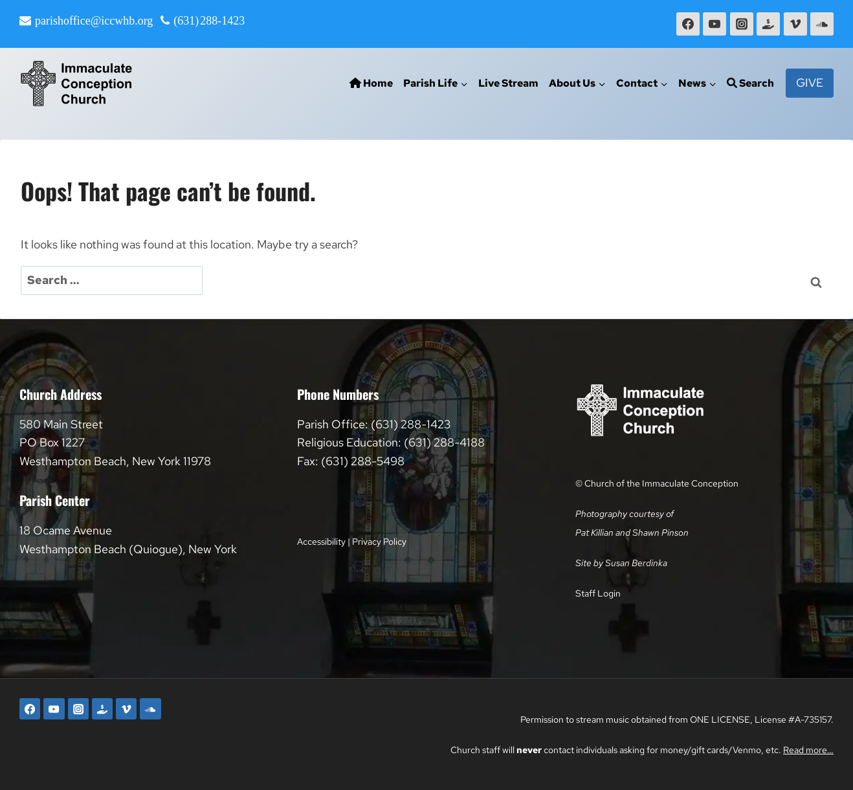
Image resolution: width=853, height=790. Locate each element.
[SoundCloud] (822, 24)
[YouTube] (714, 24)
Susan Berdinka (636, 562)
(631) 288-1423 (209, 21)
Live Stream (508, 83)
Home (371, 83)
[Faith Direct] (768, 24)
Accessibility (321, 541)
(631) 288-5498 (362, 461)
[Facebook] (688, 24)
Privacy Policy (379, 541)
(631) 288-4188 (444, 442)
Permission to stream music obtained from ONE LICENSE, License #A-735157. (677, 719)
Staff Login (598, 593)
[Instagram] (741, 24)
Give (809, 82)
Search (750, 83)
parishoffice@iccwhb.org (94, 21)
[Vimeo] (795, 24)
